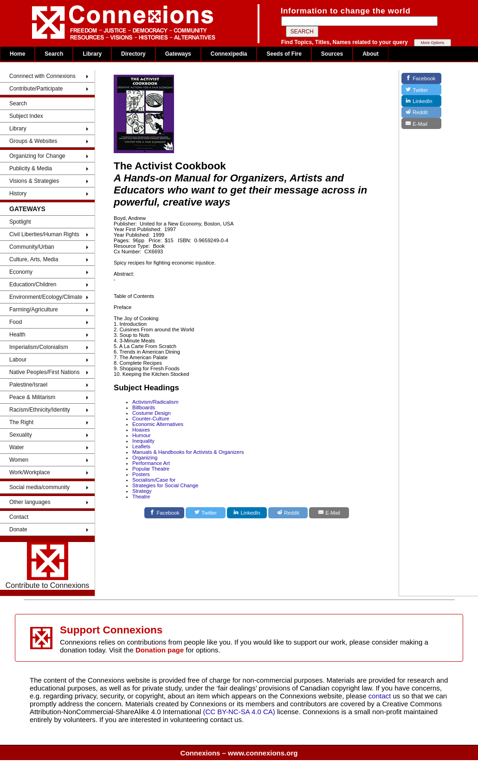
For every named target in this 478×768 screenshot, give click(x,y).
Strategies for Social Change (165, 485)
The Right (21, 422)
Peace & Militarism (32, 397)
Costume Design (151, 413)
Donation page (160, 650)
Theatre (141, 496)
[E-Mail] (329, 512)
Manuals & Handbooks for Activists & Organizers (188, 452)
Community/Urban (31, 247)
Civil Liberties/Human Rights (44, 234)
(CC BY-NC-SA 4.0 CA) (239, 712)
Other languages (30, 502)
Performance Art (151, 463)
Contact (18, 517)
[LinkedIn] (247, 512)
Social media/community (39, 487)
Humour (141, 435)
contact (380, 696)
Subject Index (26, 116)
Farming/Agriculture (33, 309)
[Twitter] (206, 512)
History (17, 193)
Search (54, 54)
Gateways (178, 54)
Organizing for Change (37, 156)
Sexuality (20, 435)
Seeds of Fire (283, 54)
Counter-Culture (150, 418)
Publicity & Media (30, 168)
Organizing (144, 457)
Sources (332, 54)
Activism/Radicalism (155, 402)
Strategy (142, 491)
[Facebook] (164, 512)
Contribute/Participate (36, 88)
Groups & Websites (33, 141)
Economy (20, 272)
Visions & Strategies (34, 181)
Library (92, 54)
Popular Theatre (150, 468)
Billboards (143, 407)
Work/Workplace (29, 472)
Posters (141, 474)
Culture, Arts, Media (33, 259)
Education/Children (32, 284)
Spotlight (20, 222)
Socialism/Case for (153, 480)
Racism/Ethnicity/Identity (39, 410)
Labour (17, 359)
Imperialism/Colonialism (38, 347)
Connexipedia (229, 54)
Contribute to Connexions (48, 565)
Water (16, 447)
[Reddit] (288, 512)
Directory (133, 54)
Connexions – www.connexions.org (239, 753)
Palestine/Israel (28, 384)
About (370, 54)
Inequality (143, 441)
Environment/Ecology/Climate (45, 297)
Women (18, 460)
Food (15, 322)
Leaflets (141, 446)
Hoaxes (141, 429)
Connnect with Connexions (42, 76)
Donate (18, 529)
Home (17, 54)
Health (17, 334)
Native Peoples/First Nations (44, 372)
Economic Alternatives (157, 424)
